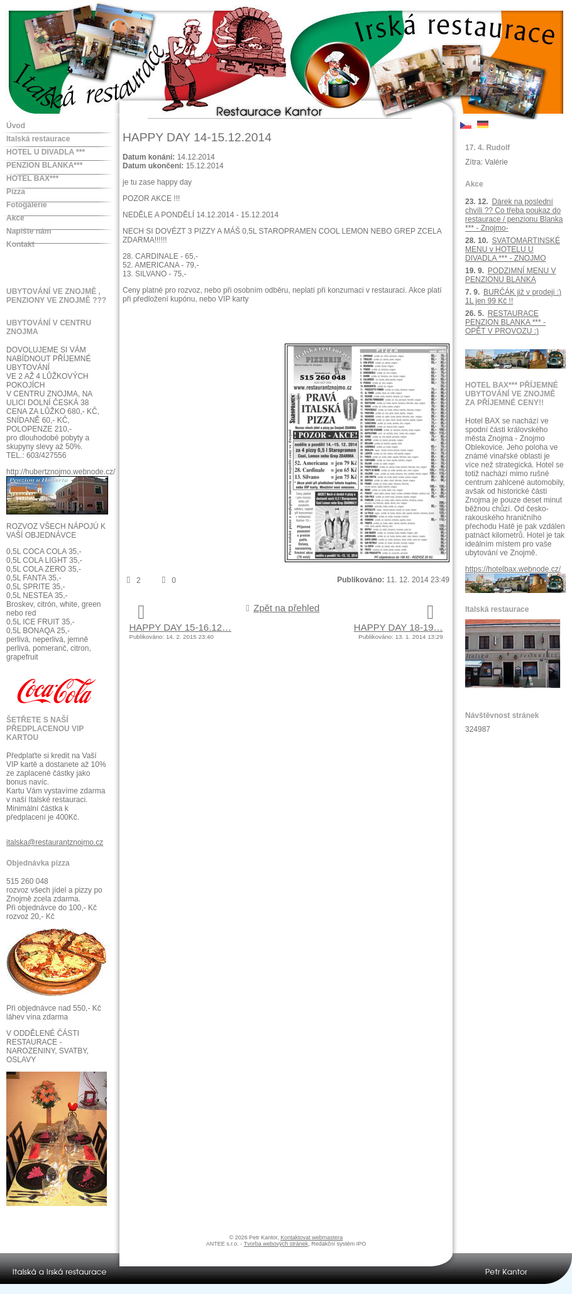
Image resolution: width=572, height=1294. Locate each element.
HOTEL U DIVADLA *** (45, 152)
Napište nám (28, 231)
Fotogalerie (26, 204)
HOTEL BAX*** (32, 178)
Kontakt (20, 244)
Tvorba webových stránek (276, 1244)
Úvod (15, 125)
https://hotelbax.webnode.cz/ (513, 569)
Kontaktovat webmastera (311, 1237)
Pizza (15, 191)
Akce (15, 218)
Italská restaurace (38, 138)
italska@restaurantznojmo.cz (54, 842)
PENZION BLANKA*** (44, 165)
